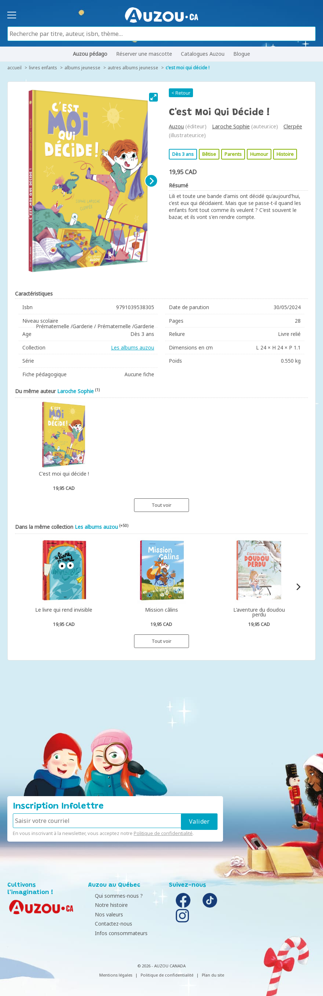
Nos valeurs (104, 914)
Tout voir (161, 505)
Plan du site (213, 975)
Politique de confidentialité (163, 833)
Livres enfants (43, 68)
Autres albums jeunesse (133, 68)
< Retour (180, 92)
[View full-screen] (153, 97)
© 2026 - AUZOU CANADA (161, 965)
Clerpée (292, 126)
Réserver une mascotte (144, 53)
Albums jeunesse (82, 68)
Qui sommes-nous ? (114, 895)
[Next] (151, 180)
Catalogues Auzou (202, 53)
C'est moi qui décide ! (187, 68)
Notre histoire (106, 904)
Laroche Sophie (231, 126)
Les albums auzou (132, 347)
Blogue (241, 53)
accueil (14, 68)
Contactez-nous (108, 923)
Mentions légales (115, 975)
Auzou (176, 126)
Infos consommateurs (116, 933)
